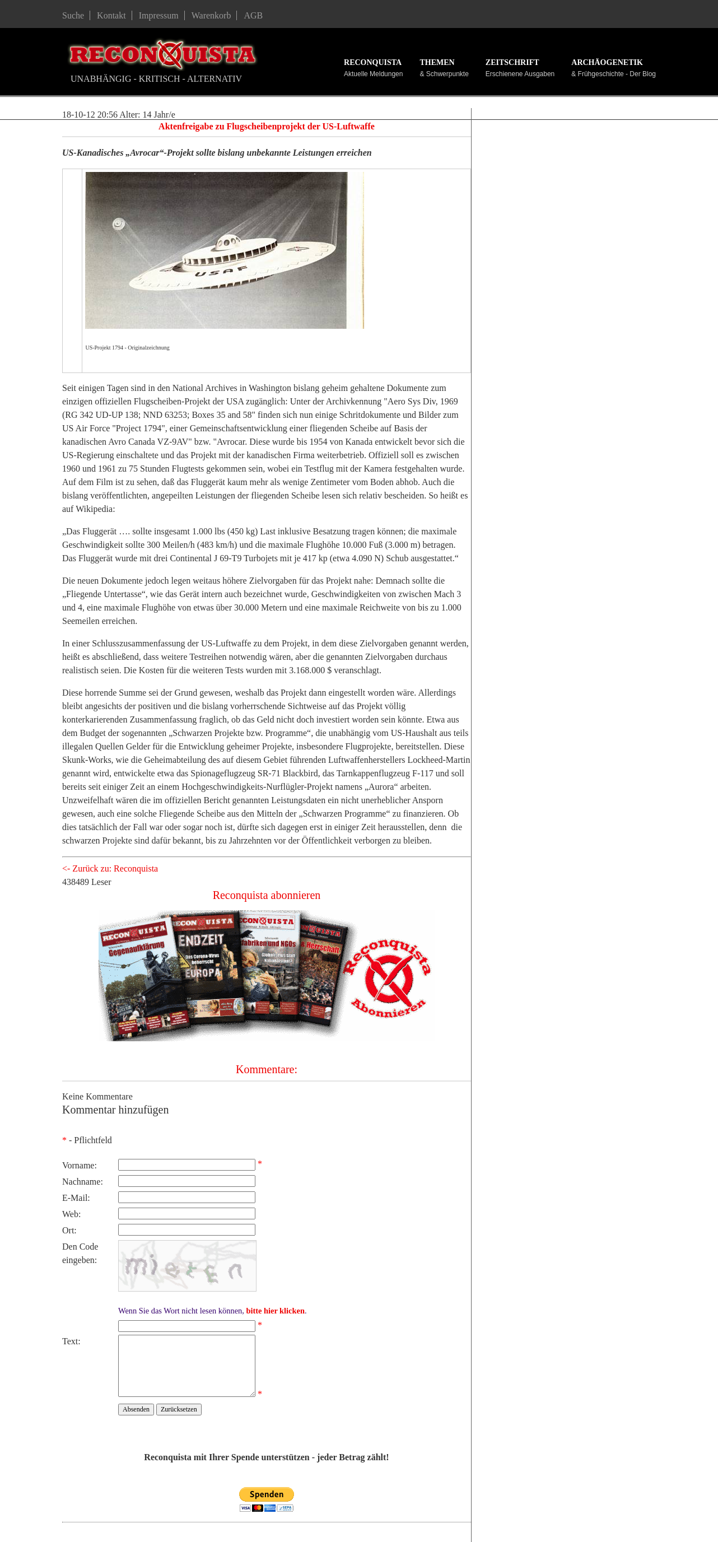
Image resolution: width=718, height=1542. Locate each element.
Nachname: (82, 1181)
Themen (436, 62)
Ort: (69, 1230)
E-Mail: (76, 1198)
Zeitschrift (512, 62)
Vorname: (79, 1165)
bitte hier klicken (275, 1310)
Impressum (159, 15)
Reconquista (373, 62)
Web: (71, 1214)
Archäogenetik (607, 62)
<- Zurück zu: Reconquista (110, 868)
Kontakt (111, 15)
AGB (253, 15)
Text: (71, 1341)
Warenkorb (211, 15)
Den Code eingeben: (80, 1253)
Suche (73, 15)
